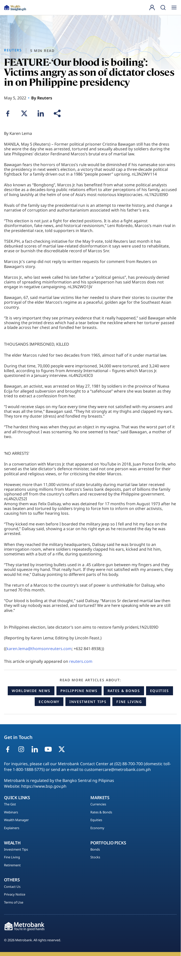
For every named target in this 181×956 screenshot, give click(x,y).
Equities (159, 690)
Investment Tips (87, 701)
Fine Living (129, 701)
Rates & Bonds (124, 690)
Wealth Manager (16, 820)
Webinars (11, 812)
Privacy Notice (14, 895)
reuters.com (80, 661)
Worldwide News (31, 690)
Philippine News (79, 690)
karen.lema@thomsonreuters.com (39, 648)
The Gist (10, 804)
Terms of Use (13, 903)
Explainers (11, 828)
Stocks (95, 857)
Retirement (12, 865)
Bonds (95, 850)
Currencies (98, 804)
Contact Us (12, 887)
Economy (49, 701)
